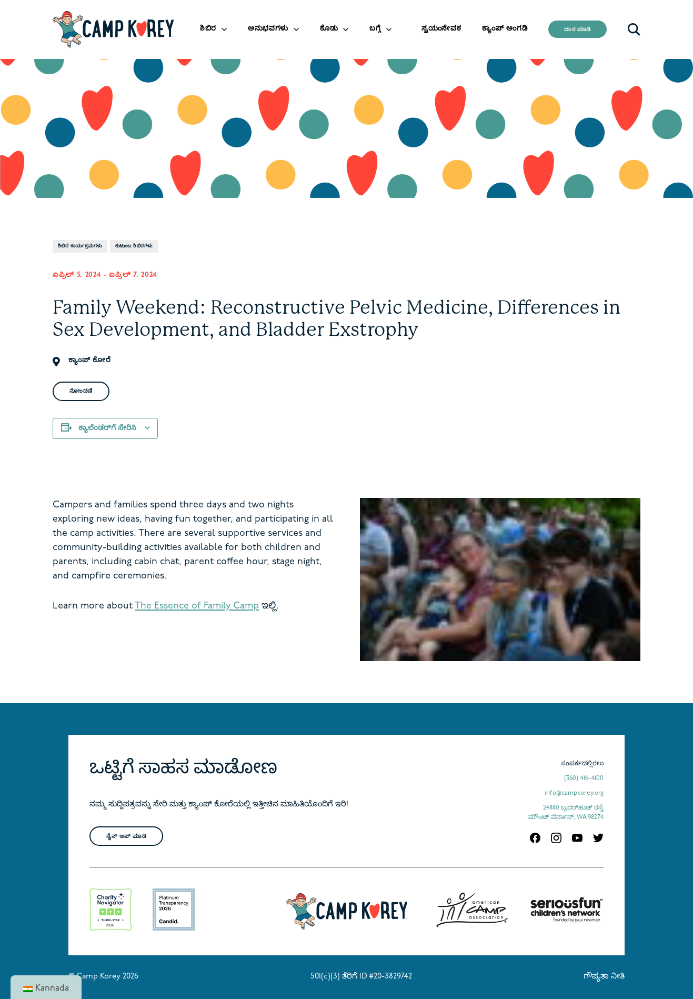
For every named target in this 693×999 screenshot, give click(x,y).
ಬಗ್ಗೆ (374, 28)
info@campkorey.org (574, 793)
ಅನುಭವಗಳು (268, 28)
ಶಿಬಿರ (208, 28)
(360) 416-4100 (584, 778)
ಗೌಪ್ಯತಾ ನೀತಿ (604, 977)
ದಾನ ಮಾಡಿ (577, 30)
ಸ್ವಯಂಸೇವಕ (441, 28)
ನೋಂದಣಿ (81, 391)
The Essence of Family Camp (197, 606)
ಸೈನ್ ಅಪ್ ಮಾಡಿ (126, 837)
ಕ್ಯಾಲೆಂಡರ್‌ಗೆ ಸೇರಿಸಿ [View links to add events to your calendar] (107, 428)
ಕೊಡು (329, 28)
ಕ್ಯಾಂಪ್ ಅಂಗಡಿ (504, 28)
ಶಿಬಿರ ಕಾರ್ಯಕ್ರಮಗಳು (80, 246)
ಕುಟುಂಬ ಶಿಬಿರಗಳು (134, 246)
